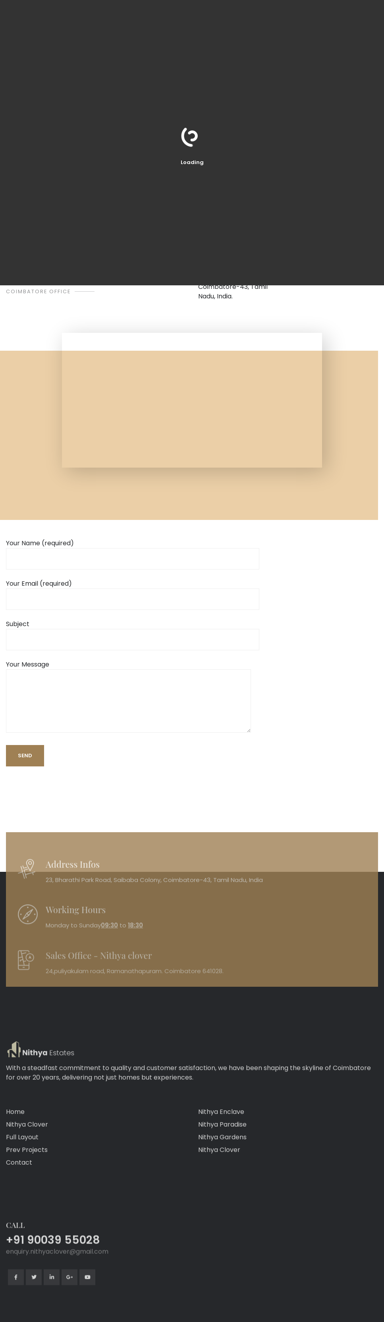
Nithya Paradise (222, 1161)
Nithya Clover (27, 1161)
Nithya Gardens (222, 1174)
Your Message (128, 697)
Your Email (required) (132, 591)
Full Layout (22, 1174)
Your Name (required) (132, 551)
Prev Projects (27, 1186)
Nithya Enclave (221, 1148)
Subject (132, 631)
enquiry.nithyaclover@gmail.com (57, 1315)
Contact (19, 1199)
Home (15, 1148)
